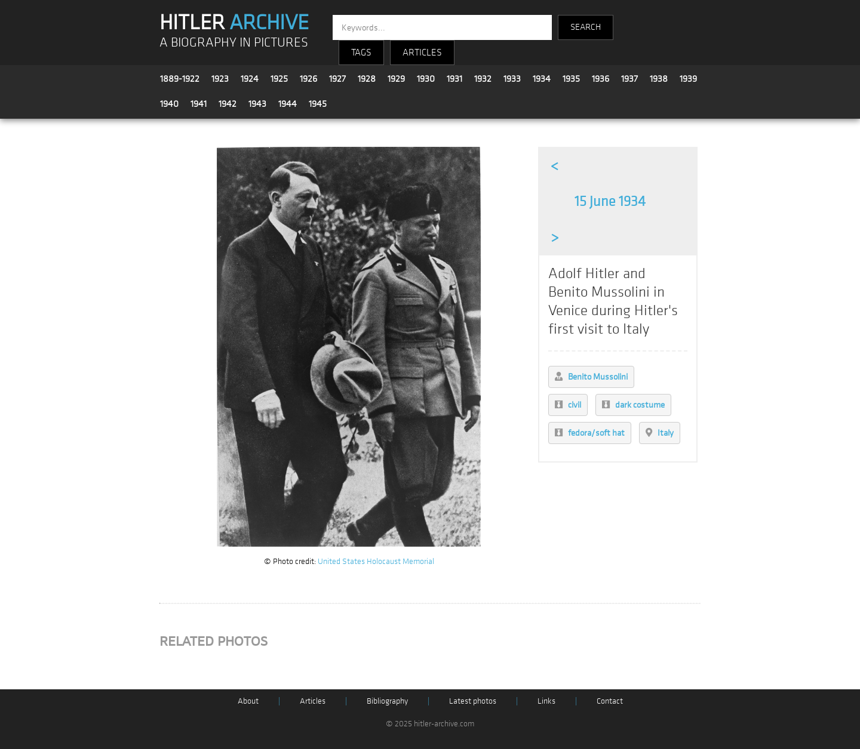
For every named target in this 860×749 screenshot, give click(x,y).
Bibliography (387, 701)
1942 (227, 104)
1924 (250, 79)
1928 (367, 79)
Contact (610, 701)
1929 (396, 79)
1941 (199, 104)
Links (546, 701)
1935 (571, 79)
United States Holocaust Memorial (376, 561)
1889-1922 (179, 79)
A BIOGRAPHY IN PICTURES (233, 43)
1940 (169, 104)
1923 (220, 79)
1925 (279, 79)
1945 (318, 104)
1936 (600, 79)
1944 (287, 104)
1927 (337, 79)
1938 (659, 79)
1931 (454, 79)
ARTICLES (422, 52)
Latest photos (472, 701)
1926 (308, 79)
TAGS (361, 52)
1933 (512, 79)
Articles (312, 701)
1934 (542, 79)
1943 (257, 104)
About (248, 701)
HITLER (234, 23)
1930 (426, 79)
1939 (688, 79)
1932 (483, 79)
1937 (629, 79)
